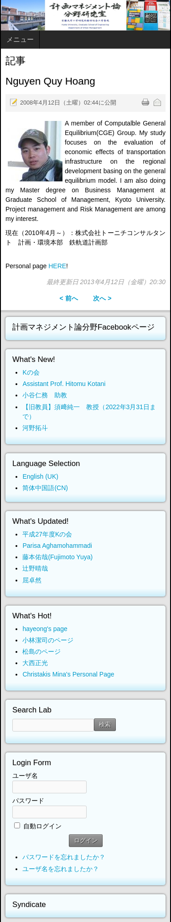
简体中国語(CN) (45, 487)
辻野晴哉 (35, 568)
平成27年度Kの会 (47, 534)
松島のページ (41, 651)
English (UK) (40, 476)
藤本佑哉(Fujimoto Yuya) (57, 557)
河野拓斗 (35, 427)
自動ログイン (42, 826)
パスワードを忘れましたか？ (63, 857)
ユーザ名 (25, 775)
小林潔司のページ (47, 640)
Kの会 (30, 372)
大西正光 (35, 662)
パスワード (28, 800)
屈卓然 (31, 580)
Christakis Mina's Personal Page (68, 674)
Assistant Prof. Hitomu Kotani (63, 383)
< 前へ (68, 298)
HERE (57, 266)
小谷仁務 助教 (44, 395)
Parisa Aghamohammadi (57, 545)
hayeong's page (44, 628)
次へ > (102, 298)
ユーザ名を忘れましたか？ (60, 868)
